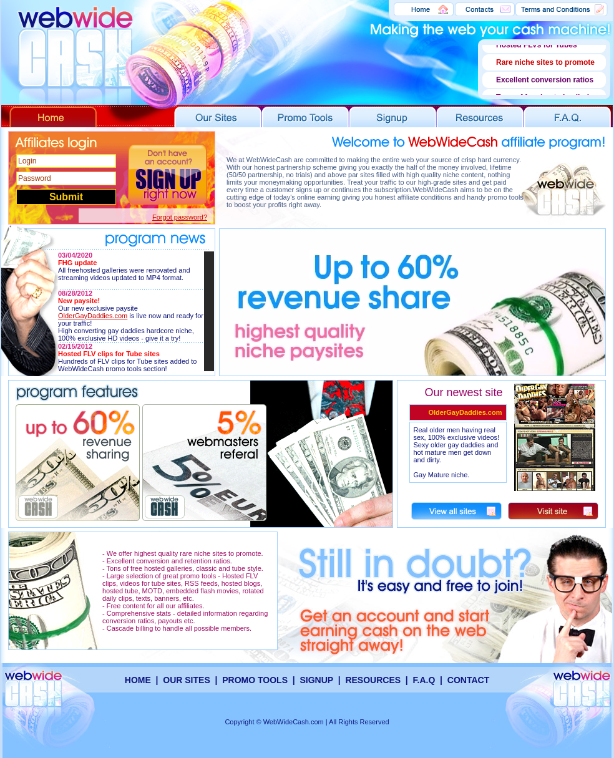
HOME (138, 680)
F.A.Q (424, 680)
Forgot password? (179, 217)
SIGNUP (316, 680)
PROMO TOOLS (256, 680)
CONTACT (468, 680)
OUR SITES (186, 680)
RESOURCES (373, 680)
